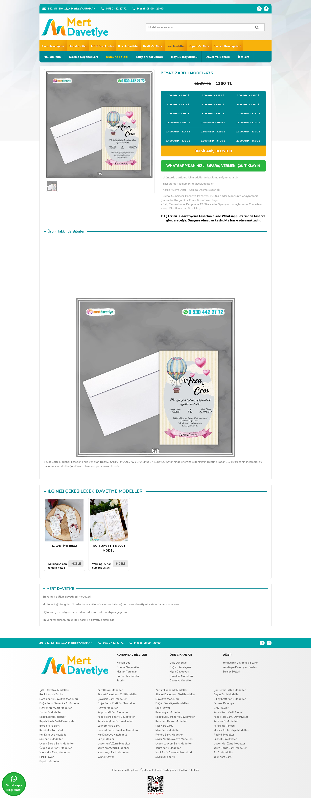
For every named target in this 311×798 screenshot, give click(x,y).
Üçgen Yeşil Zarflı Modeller (55, 748)
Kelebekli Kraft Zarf (51, 730)
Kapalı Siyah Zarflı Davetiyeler (57, 721)
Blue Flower (163, 708)
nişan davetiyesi (137, 604)
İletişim (243, 57)
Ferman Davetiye (224, 703)
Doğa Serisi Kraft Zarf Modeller (116, 703)
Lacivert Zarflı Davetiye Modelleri (118, 730)
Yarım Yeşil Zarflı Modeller (113, 752)
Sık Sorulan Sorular (128, 676)
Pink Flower (46, 757)
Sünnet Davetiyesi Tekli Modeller (175, 694)
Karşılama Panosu (224, 726)
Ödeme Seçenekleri (83, 57)
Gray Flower (221, 708)
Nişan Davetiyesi (179, 671)
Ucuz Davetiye (178, 663)
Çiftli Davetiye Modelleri (54, 690)
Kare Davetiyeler (53, 46)
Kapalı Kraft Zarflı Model (228, 712)
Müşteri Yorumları (149, 57)
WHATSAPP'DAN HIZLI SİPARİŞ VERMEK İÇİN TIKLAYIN (213, 166)
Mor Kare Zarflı (164, 726)
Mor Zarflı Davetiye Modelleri (231, 730)
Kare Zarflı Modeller (226, 721)
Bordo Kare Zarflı (49, 726)
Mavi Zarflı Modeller (168, 730)
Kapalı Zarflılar (199, 46)
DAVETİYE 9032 (64, 523)
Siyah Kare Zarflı (165, 757)
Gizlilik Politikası (189, 770)
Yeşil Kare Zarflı (223, 757)
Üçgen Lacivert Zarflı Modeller (174, 743)
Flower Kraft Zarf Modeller (55, 708)
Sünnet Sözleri (231, 671)
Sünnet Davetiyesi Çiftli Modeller (117, 694)
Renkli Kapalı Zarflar (51, 694)
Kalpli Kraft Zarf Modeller (113, 712)
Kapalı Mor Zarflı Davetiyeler (231, 717)
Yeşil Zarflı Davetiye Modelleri (174, 752)
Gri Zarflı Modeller (50, 712)
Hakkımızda (52, 57)
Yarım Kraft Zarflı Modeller (113, 748)
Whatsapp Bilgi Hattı (14, 783)
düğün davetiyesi (67, 597)
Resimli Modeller (224, 735)
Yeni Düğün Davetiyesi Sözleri (240, 663)
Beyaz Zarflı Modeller (227, 694)
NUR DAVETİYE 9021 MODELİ (109, 526)
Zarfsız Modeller (223, 752)
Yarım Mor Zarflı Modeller (54, 752)
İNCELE (76, 564)
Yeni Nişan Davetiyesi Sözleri (240, 667)
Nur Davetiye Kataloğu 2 (112, 735)
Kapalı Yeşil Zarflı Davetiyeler (115, 721)
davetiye (96, 620)
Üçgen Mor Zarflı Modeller (229, 743)
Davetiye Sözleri (217, 57)
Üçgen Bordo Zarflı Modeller (56, 743)
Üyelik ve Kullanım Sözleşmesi (158, 770)
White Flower (106, 757)
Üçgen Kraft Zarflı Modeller (114, 743)
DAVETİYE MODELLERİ (120, 491)
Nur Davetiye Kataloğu (52, 735)
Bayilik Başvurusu (184, 57)
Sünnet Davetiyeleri (227, 46)
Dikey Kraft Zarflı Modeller (230, 699)
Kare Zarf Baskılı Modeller (171, 721)
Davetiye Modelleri (181, 676)
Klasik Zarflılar (128, 46)
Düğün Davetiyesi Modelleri (172, 703)
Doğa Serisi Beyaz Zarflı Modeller (59, 703)
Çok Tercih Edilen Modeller (230, 690)
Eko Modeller (78, 46)
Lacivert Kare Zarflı (109, 726)
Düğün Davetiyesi (180, 667)
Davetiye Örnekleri (181, 680)
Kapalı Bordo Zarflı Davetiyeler (116, 717)
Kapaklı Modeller (49, 761)
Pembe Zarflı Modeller (169, 735)
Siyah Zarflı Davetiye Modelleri (174, 739)
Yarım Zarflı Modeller (168, 748)
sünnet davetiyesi (104, 612)
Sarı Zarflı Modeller (51, 739)
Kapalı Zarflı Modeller (52, 717)
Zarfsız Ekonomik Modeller (171, 690)
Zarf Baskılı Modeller (110, 690)
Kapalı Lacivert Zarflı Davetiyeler (175, 717)
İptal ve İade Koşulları (125, 770)
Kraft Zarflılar (153, 46)
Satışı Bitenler (106, 739)
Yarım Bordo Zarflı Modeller (230, 748)
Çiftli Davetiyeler (102, 46)
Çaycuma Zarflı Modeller (112, 699)
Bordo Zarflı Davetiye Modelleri (58, 699)
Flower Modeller (108, 708)
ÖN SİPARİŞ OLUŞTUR (213, 151)
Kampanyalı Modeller (168, 712)
